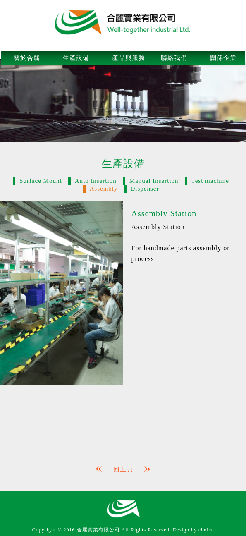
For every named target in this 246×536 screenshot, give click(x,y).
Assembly (104, 188)
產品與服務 (128, 58)
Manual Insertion (154, 180)
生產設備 (76, 58)
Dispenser (145, 188)
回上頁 (123, 469)
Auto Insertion (96, 180)
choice (206, 530)
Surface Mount (40, 180)
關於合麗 (27, 58)
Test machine (210, 180)
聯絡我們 (174, 58)
